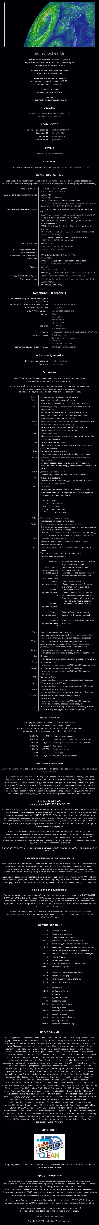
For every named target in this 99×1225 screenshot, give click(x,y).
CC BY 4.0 (92, 331)
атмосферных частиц (56, 679)
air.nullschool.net (59, 364)
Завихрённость (59, 745)
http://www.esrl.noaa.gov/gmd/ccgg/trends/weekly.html (40, 820)
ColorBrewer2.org (59, 335)
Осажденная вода (48, 433)
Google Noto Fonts (60, 328)
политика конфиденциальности (49, 1215)
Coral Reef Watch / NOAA (52, 249)
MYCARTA (56, 340)
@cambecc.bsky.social (60, 113)
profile (91, 272)
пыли (92, 664)
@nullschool (57, 139)
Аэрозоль (6, 863)
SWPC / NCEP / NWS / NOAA (53, 269)
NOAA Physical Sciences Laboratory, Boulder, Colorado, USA (67, 214)
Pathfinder (80, 532)
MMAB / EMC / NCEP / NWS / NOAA (56, 240)
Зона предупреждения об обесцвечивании (60, 547)
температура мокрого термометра (56, 406)
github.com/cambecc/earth (64, 346)
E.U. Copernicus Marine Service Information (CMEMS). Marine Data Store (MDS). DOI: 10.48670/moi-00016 (68, 204)
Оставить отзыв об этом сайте (49, 153)
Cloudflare (56, 314)
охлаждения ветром (57, 483)
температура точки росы (51, 421)
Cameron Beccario (37, 113)
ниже (58, 284)
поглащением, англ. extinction (80, 871)
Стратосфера (58, 752)
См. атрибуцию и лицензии (64, 304)
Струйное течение (61, 749)
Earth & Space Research (51, 197)
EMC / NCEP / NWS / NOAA (52, 191)
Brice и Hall (70, 417)
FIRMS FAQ (61, 903)
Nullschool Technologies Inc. (49, 116)
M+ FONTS (56, 325)
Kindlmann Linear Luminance (65, 337)
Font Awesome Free (60, 331)
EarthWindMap (58, 133)
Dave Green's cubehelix (62, 343)
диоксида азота (59, 658)
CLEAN (72, 1164)
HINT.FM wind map (60, 360)
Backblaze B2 (58, 319)
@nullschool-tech (59, 136)
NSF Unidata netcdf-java (63, 310)
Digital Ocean (58, 322)
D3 (53, 298)
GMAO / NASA (46, 257)
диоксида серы (59, 652)
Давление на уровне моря (52, 471)
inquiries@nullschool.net (78, 167)
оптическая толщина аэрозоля (54, 664)
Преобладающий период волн (19, 776)
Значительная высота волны (53, 538)
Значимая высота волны (13, 768)
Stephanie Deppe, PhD (77, 272)
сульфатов (45, 673)
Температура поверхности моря (55, 518)
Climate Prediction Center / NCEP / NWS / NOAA (62, 275)
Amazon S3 (57, 316)
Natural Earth (58, 307)
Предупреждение (13, 1189)
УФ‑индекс (45, 486)
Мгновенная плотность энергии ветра (58, 424)
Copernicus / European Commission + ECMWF (61, 263)
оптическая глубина (68, 876)
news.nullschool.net (60, 129)
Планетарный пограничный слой (68, 739)
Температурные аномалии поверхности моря (61, 524)
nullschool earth (49, 53)
